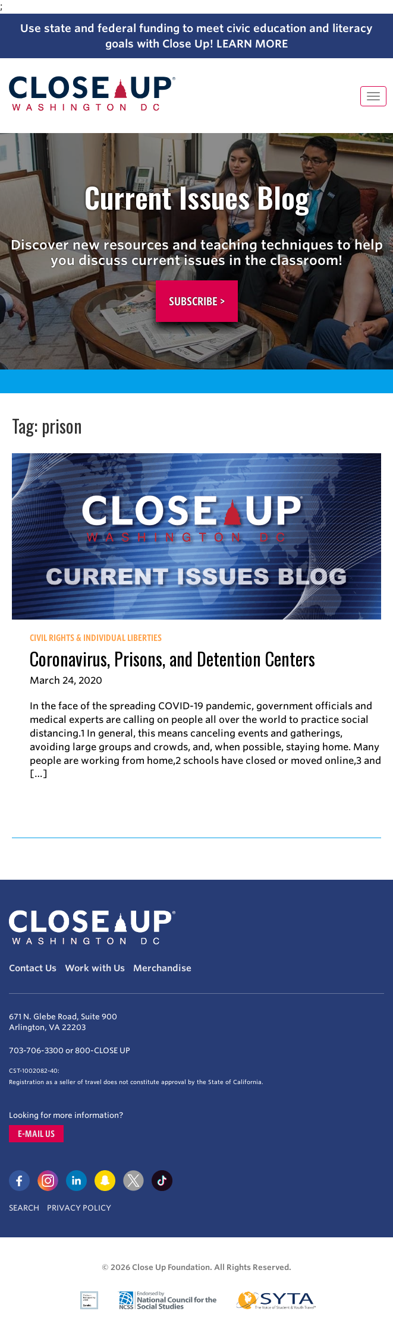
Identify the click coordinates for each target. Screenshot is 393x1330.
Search (24, 1207)
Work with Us (95, 968)
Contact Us (32, 968)
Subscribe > (197, 301)
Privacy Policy (79, 1207)
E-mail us (36, 1134)
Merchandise (162, 968)
